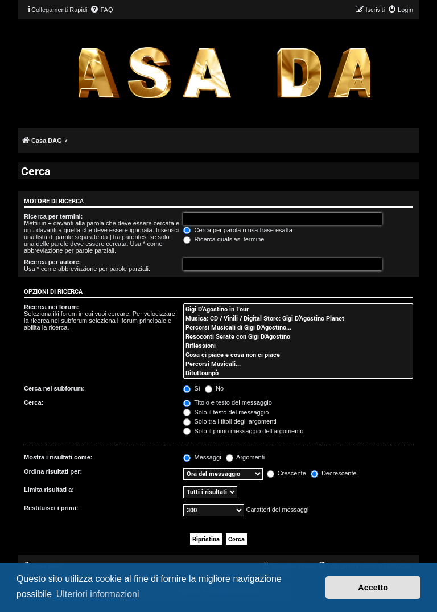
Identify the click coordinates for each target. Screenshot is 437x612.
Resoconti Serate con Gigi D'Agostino (298, 336)
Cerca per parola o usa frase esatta (237, 230)
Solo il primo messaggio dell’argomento (243, 431)
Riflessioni (298, 345)
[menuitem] (101, 10)
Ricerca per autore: (52, 261)
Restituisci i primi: (51, 507)
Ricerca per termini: (53, 216)
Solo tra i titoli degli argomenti (229, 421)
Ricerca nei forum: (51, 306)
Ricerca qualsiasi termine (223, 239)
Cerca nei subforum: (54, 388)
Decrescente (334, 473)
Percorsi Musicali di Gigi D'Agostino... (298, 327)
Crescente (286, 473)
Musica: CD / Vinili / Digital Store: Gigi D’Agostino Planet (298, 318)
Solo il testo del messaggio (226, 412)
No (214, 388)
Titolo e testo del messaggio (227, 402)
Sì (191, 388)
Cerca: (33, 402)
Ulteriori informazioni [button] (97, 594)
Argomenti (245, 457)
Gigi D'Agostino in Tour (298, 309)
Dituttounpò (298, 372)
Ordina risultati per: (53, 471)
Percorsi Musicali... (298, 363)
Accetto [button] (373, 587)
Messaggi (202, 457)
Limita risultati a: (49, 489)
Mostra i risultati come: (58, 457)
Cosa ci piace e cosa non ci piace (298, 354)
